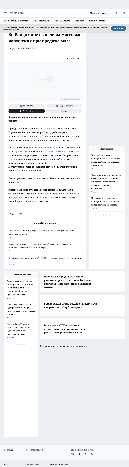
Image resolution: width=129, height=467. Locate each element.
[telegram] (21, 214)
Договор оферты (10, 384)
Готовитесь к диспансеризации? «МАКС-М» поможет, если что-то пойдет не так (45, 261)
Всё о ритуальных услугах (16, 21)
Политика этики (33, 377)
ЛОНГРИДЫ (8, 363)
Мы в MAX (79, 21)
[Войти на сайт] (123, 13)
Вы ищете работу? (97, 21)
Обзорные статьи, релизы (36, 381)
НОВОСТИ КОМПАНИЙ (34, 363)
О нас (6, 377)
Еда (12, 48)
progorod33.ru (80, 434)
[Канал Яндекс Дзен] (26, 111)
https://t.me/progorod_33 (93, 440)
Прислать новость (98, 13)
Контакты (53, 381)
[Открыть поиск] (117, 13)
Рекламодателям (41, 21)
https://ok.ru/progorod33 (74, 440)
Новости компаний (34, 384)
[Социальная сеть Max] (64, 111)
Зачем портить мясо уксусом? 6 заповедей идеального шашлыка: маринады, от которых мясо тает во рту (45, 248)
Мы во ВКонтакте (62, 21)
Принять (118, 28)
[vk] (12, 214)
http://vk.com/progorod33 (54, 440)
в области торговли (46, 147)
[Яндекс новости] (64, 106)
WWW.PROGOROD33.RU (26, 398)
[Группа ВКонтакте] (26, 106)
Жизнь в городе (26, 48)
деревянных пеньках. (59, 151)
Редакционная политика (59, 377)
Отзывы (7, 381)
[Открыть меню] (5, 13)
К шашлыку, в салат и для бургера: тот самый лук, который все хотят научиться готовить (45, 234)
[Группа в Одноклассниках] (79, 367)
